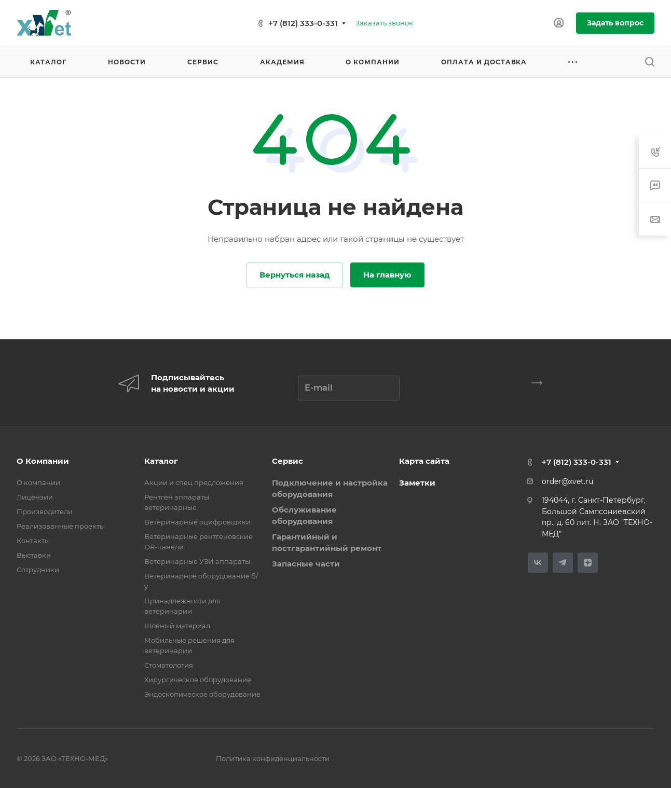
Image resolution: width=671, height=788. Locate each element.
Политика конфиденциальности (273, 758)
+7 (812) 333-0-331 (303, 23)
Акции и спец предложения (193, 482)
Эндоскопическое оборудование (202, 694)
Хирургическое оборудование (197, 679)
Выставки (34, 555)
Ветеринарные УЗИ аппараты (197, 561)
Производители (45, 511)
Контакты (33, 540)
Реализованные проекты (61, 526)
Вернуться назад (294, 275)
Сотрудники (38, 569)
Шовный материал (177, 625)
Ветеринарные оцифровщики (197, 522)
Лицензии (35, 497)
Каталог (161, 461)
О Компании (43, 461)
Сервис (287, 461)
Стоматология (168, 665)
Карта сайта (424, 461)
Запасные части (306, 564)
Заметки (417, 483)
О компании (38, 482)
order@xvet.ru (567, 481)
